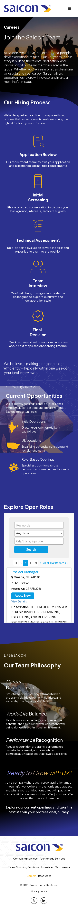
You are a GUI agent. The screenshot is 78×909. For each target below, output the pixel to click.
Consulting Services (25, 858)
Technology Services (52, 858)
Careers (31, 875)
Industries (47, 867)
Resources (44, 875)
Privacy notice (39, 891)
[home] (27, 8)
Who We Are (62, 867)
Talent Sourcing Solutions (23, 867)
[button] (69, 8)
